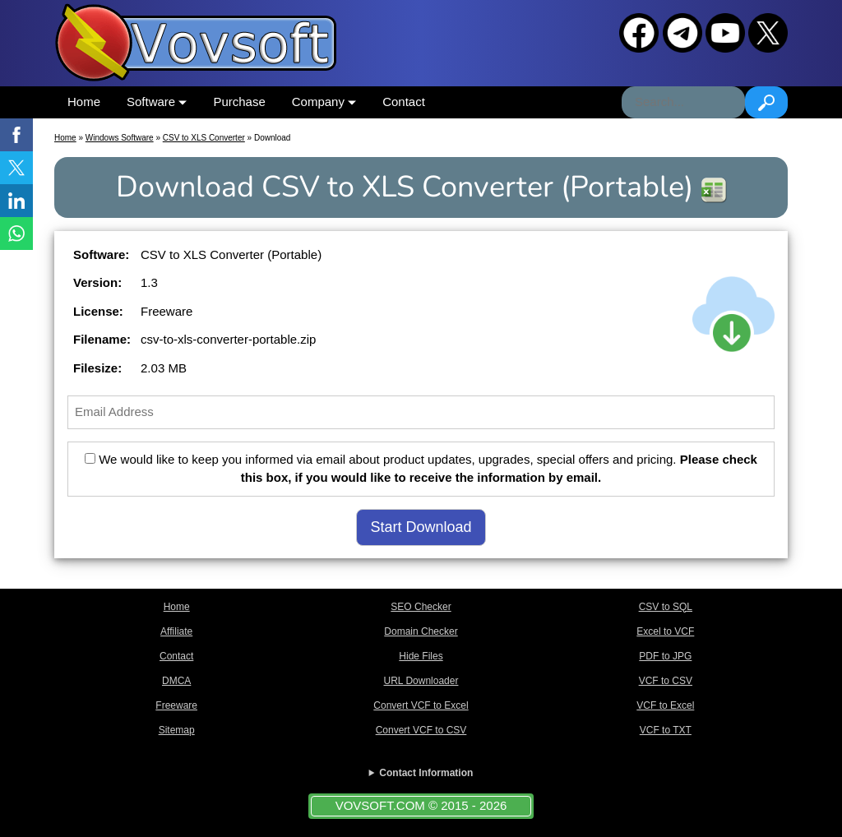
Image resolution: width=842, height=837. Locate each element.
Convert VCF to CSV (421, 730)
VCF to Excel (665, 705)
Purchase (239, 102)
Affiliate (176, 631)
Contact (403, 102)
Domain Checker (420, 631)
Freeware (176, 705)
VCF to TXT (666, 730)
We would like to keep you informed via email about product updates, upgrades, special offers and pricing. (421, 468)
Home (83, 102)
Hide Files (420, 656)
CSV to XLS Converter (204, 137)
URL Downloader (421, 681)
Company (324, 102)
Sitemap (177, 730)
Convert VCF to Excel (420, 705)
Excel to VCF (665, 631)
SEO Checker (421, 607)
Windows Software (120, 137)
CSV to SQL (665, 607)
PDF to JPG (665, 656)
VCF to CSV (665, 681)
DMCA (176, 681)
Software (157, 102)
